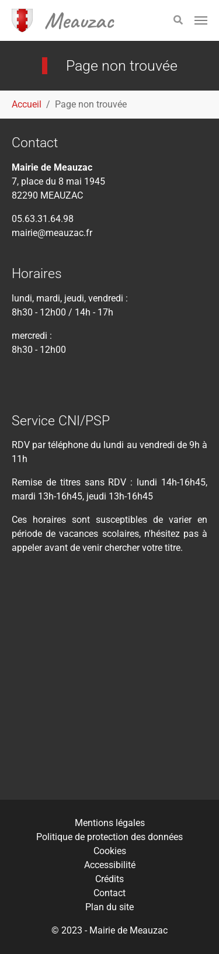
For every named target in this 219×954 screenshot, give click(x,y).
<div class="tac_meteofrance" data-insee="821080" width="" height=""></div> (109, 685)
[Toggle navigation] (200, 20)
